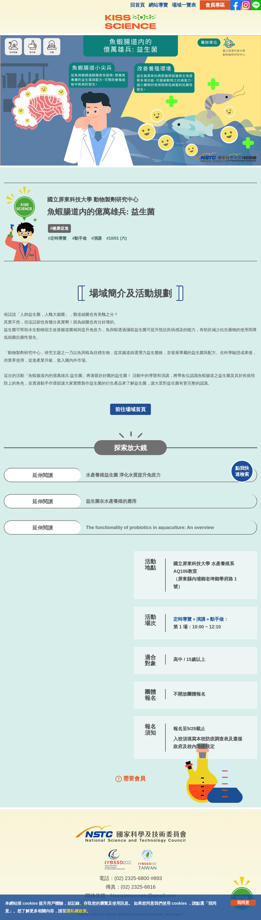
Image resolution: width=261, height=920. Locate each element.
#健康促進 (59, 228)
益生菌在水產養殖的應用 (111, 501)
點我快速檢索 (242, 471)
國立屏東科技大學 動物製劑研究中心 (92, 199)
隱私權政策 (76, 911)
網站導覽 (158, 5)
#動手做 (79, 238)
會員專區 (215, 5)
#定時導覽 (57, 238)
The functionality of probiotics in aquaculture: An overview (150, 527)
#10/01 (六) (116, 238)
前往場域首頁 (130, 409)
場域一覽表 (184, 5)
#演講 (96, 238)
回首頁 (137, 5)
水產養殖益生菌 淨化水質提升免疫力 (123, 475)
